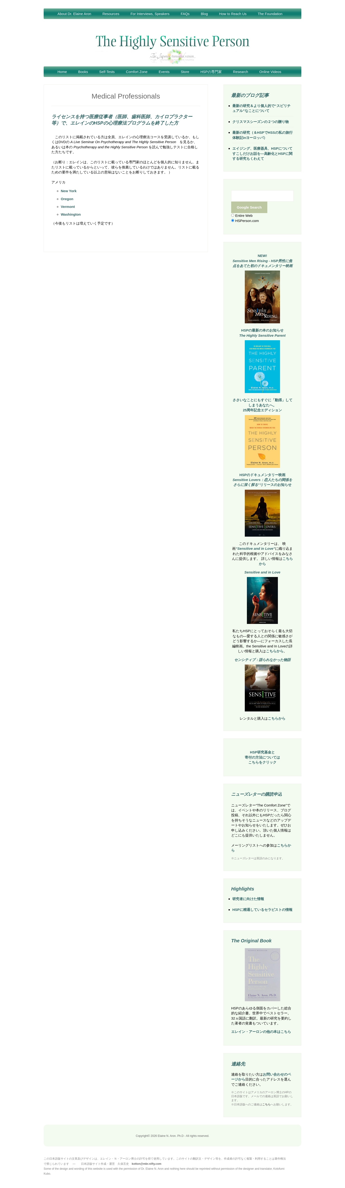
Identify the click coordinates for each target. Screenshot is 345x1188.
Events (164, 72)
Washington (71, 214)
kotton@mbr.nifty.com (146, 1163)
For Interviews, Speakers (149, 14)
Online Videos (270, 72)
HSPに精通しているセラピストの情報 (262, 910)
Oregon (67, 199)
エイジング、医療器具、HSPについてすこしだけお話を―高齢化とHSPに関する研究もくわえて (262, 153)
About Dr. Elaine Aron (74, 14)
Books (83, 72)
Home (62, 72)
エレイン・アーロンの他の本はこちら (261, 1032)
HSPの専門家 (211, 72)
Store (185, 72)
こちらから (275, 651)
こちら (266, 1104)
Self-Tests (107, 72)
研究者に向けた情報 (248, 899)
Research (240, 72)
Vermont (68, 207)
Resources (110, 14)
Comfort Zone (137, 72)
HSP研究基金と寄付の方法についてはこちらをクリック (262, 757)
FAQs (185, 14)
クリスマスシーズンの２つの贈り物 (260, 122)
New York (69, 191)
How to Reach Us (233, 14)
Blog (204, 14)
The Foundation (270, 14)
